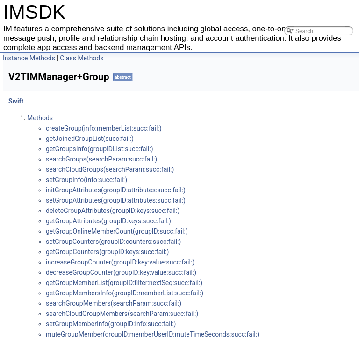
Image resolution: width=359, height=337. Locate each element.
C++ (22, 91)
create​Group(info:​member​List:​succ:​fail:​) (229, 128)
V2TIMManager (45, 112)
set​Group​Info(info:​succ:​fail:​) (212, 179)
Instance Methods (155, 58)
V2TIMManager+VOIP (55, 194)
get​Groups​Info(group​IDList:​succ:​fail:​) (225, 149)
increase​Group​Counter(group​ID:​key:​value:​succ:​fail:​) (246, 262)
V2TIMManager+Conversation (67, 164)
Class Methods (207, 58)
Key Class (38, 205)
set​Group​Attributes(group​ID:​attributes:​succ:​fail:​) (241, 200)
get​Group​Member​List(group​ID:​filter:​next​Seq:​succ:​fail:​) (250, 282)
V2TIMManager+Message (61, 122)
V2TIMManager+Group (57, 133)
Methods (166, 118)
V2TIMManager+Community (64, 143)
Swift (23, 102)
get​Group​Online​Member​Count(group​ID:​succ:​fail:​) (243, 231)
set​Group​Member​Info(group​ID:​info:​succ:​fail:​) (237, 324)
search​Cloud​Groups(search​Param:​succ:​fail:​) (236, 169)
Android (27, 71)
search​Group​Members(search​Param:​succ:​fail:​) (239, 303)
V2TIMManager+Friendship (63, 174)
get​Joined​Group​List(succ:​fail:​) (215, 138)
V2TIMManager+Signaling (61, 153)
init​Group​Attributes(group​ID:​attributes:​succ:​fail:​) (241, 190)
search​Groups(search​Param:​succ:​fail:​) (227, 159)
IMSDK (18, 61)
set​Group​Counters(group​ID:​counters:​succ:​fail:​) (239, 241)
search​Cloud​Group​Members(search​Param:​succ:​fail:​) (248, 313)
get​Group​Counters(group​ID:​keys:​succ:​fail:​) (233, 252)
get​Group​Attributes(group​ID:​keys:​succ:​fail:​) (234, 221)
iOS (21, 81)
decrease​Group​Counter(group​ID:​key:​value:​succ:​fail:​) (247, 272)
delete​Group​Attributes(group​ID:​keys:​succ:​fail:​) (238, 210)
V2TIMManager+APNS (56, 184)
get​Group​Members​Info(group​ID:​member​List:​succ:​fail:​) (250, 293)
